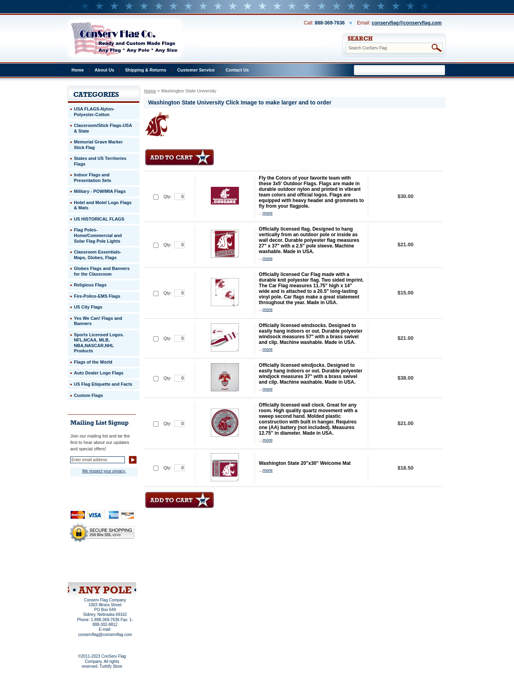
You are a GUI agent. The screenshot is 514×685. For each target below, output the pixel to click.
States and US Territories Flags (100, 161)
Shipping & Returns (145, 69)
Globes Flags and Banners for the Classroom (102, 271)
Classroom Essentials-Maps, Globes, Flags (97, 254)
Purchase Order (117, 566)
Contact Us (237, 69)
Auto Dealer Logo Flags (98, 372)
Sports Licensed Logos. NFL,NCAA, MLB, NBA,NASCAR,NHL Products (99, 343)
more (268, 213)
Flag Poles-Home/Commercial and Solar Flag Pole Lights (98, 235)
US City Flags (88, 307)
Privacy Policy (88, 560)
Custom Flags (88, 395)
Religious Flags (90, 284)
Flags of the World (93, 362)
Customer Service (196, 69)
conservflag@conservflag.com (407, 23)
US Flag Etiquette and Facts (103, 384)
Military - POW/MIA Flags (100, 191)
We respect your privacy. (104, 471)
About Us (104, 69)
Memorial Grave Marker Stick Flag (98, 144)
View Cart (117, 571)
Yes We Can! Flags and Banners (98, 321)
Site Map (86, 571)
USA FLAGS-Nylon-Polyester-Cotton (94, 111)
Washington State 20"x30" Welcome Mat (305, 463)
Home (77, 69)
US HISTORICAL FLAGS (99, 219)
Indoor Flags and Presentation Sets (92, 177)
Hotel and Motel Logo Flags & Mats (103, 205)
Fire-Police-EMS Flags (97, 296)
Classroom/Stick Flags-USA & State (103, 128)
